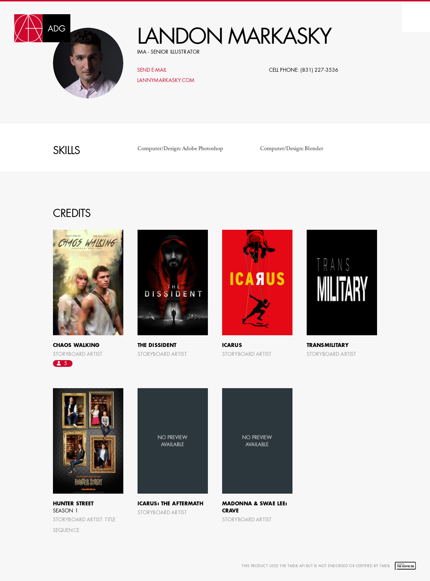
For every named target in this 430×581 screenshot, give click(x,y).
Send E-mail (152, 70)
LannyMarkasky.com (165, 80)
